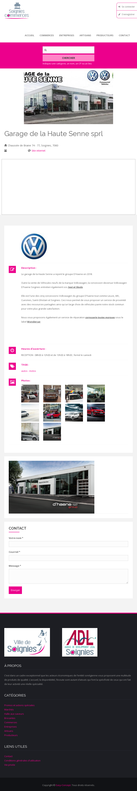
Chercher (68, 58)
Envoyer (15, 590)
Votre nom (16, 538)
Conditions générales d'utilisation (22, 760)
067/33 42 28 (15, 150)
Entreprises (66, 35)
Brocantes (9, 718)
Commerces (47, 35)
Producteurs (105, 35)
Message (15, 565)
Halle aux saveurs (14, 713)
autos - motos (28, 370)
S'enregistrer (128, 14)
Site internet (38, 150)
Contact (124, 35)
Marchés (9, 709)
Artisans (85, 35)
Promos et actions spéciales (19, 705)
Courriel (14, 551)
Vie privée (9, 764)
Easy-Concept (63, 785)
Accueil (29, 35)
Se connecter (128, 6)
